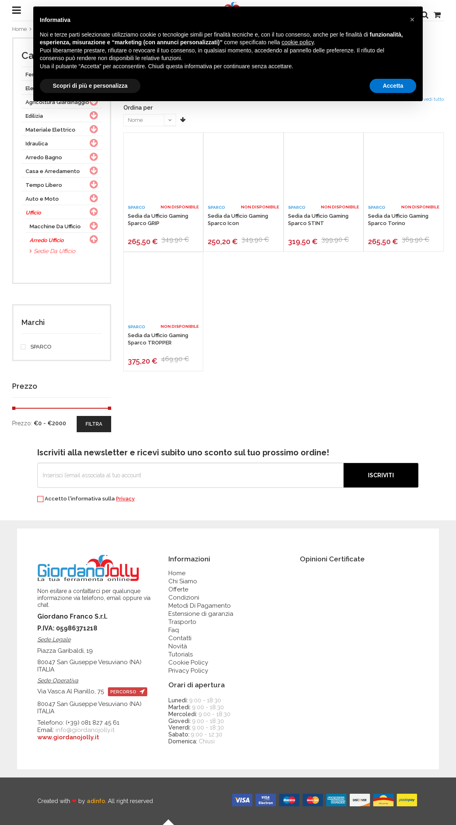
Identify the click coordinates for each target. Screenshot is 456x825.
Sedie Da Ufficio (54, 251)
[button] (412, 19)
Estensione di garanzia (200, 613)
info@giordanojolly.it (85, 730)
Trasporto (182, 622)
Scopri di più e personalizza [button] (90, 85)
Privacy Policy (188, 670)
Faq (173, 630)
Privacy (125, 499)
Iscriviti (381, 475)
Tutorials (180, 654)
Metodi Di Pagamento (199, 605)
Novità (177, 646)
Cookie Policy (188, 662)
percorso (127, 692)
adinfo (96, 801)
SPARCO (37, 347)
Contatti (179, 638)
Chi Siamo (182, 581)
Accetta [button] (393, 85)
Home (19, 29)
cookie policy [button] (298, 42)
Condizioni (183, 597)
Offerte (178, 589)
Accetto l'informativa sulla (86, 499)
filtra (94, 424)
